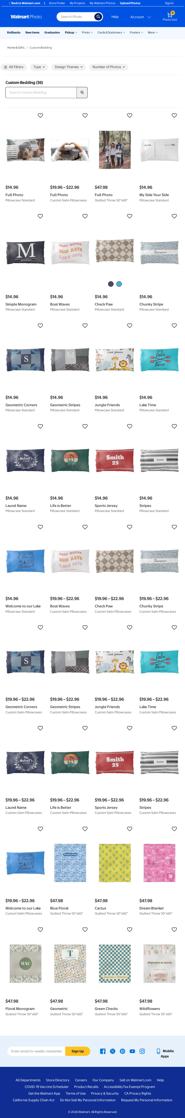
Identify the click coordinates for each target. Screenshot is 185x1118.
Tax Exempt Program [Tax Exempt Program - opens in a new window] (139, 1087)
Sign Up (78, 1051)
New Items (32, 32)
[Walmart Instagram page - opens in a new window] (142, 1051)
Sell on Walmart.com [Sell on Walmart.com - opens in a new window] (135, 1080)
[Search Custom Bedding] (41, 92)
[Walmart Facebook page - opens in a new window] (103, 1051)
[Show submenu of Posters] (142, 32)
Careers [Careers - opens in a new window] (81, 1080)
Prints (86, 32)
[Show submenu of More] (156, 32)
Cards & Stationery (110, 32)
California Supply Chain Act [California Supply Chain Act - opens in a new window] (33, 1100)
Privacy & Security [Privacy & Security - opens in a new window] (105, 1093)
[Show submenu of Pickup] (76, 32)
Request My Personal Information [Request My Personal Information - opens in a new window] (146, 1100)
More (151, 32)
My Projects (77, 3)
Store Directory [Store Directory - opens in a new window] (58, 1080)
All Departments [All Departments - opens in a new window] (28, 1080)
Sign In (169, 3)
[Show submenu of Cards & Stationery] (124, 32)
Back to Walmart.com (24, 3)
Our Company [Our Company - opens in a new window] (103, 1080)
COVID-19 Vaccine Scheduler (47, 1087)
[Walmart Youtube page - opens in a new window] (132, 1051)
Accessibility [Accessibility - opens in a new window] (113, 1087)
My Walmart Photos (102, 3)
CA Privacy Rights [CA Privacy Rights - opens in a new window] (137, 1093)
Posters (135, 32)
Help (115, 17)
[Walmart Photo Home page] (28, 16)
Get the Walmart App (44, 1093)
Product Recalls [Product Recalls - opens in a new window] (86, 1087)
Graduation (52, 32)
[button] (25, 116)
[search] (82, 92)
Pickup (69, 32)
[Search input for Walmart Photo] (75, 16)
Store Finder (57, 3)
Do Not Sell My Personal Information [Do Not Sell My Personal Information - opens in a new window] (88, 1100)
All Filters (13, 67)
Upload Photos (130, 3)
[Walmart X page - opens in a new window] (112, 1051)
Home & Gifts (15, 47)
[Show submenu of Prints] (91, 32)
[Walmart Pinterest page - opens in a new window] (122, 1051)
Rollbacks (13, 32)
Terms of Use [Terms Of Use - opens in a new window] (76, 1093)
